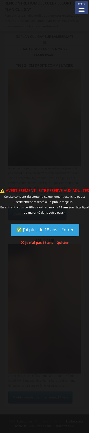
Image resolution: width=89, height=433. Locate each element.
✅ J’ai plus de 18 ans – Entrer (45, 229)
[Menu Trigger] (81, 7)
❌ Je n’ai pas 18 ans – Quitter (44, 242)
